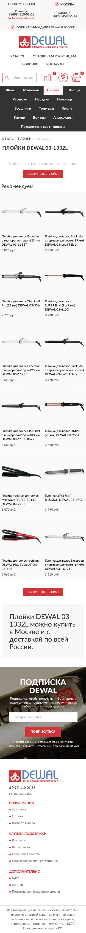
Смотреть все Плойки (43, 174)
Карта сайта (21, 847)
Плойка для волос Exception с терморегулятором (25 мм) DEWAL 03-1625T (21, 370)
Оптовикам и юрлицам (54, 56)
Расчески (20, 99)
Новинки (30, 64)
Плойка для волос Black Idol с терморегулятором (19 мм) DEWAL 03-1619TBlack (64, 240)
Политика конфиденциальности (36, 891)
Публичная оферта (26, 854)
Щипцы (73, 90)
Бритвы (39, 117)
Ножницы (65, 99)
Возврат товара (23, 823)
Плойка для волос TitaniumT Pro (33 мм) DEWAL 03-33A (21, 303)
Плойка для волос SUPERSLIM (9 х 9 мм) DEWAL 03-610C (60, 305)
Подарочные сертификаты (43, 127)
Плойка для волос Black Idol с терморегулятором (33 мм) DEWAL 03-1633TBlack (21, 435)
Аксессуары (62, 117)
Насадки (42, 99)
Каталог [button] (17, 56)
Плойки (53, 90)
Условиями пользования (53, 746)
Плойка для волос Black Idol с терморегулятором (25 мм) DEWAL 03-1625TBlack (64, 370)
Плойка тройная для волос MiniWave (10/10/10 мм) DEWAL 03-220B (20, 500)
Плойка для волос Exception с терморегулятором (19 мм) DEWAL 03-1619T (64, 565)
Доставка (19, 809)
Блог (15, 878)
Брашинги (22, 108)
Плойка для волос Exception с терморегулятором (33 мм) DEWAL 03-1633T (21, 240)
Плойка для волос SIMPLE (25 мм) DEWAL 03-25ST (63, 433)
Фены (10, 90)
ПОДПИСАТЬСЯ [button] (43, 731)
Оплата (17, 816)
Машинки (31, 90)
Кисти (67, 108)
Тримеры (46, 108)
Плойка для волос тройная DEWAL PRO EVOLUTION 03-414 (20, 565)
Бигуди (19, 117)
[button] (21, 17)
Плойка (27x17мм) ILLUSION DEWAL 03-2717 (64, 497)
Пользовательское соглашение (35, 861)
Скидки (17, 885)
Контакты (55, 64)
